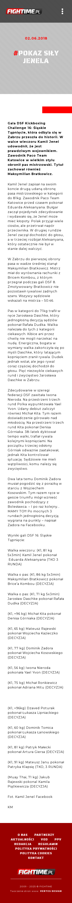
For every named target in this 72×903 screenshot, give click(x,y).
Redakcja (22, 844)
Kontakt (36, 857)
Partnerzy (44, 834)
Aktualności (22, 839)
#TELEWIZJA (24, 11)
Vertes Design (51, 891)
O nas (23, 834)
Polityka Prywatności (36, 848)
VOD (44, 839)
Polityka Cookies (36, 853)
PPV (58, 839)
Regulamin (48, 844)
